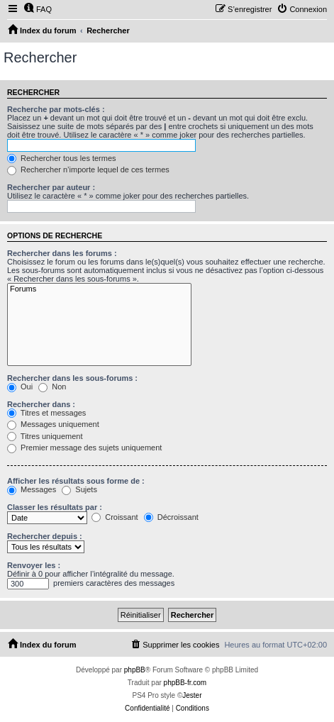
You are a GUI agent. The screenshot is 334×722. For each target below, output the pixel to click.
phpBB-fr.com (185, 683)
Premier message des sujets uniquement (84, 447)
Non (52, 386)
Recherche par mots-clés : (56, 109)
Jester (191, 695)
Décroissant (171, 517)
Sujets (79, 489)
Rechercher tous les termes (61, 158)
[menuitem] (37, 9)
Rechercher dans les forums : (62, 253)
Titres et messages (46, 413)
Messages (31, 489)
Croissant (114, 517)
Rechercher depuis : (44, 536)
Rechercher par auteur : (51, 187)
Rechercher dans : (41, 404)
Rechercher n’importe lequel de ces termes (88, 169)
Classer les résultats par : (54, 507)
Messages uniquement (53, 424)
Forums (99, 289)
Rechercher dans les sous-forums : (72, 378)
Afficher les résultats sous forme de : (76, 481)
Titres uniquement (45, 436)
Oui (20, 386)
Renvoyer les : (33, 565)
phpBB (134, 670)
